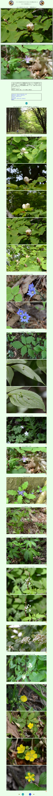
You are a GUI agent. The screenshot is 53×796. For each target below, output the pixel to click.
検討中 (13, 99)
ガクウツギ (14, 95)
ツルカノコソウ (18, 96)
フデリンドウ (19, 98)
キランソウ (23, 95)
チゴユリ (13, 96)
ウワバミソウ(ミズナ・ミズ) (22, 94)
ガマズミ (18, 95)
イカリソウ (14, 94)
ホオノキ (23, 98)
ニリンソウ (14, 97)
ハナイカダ (14, 98)
